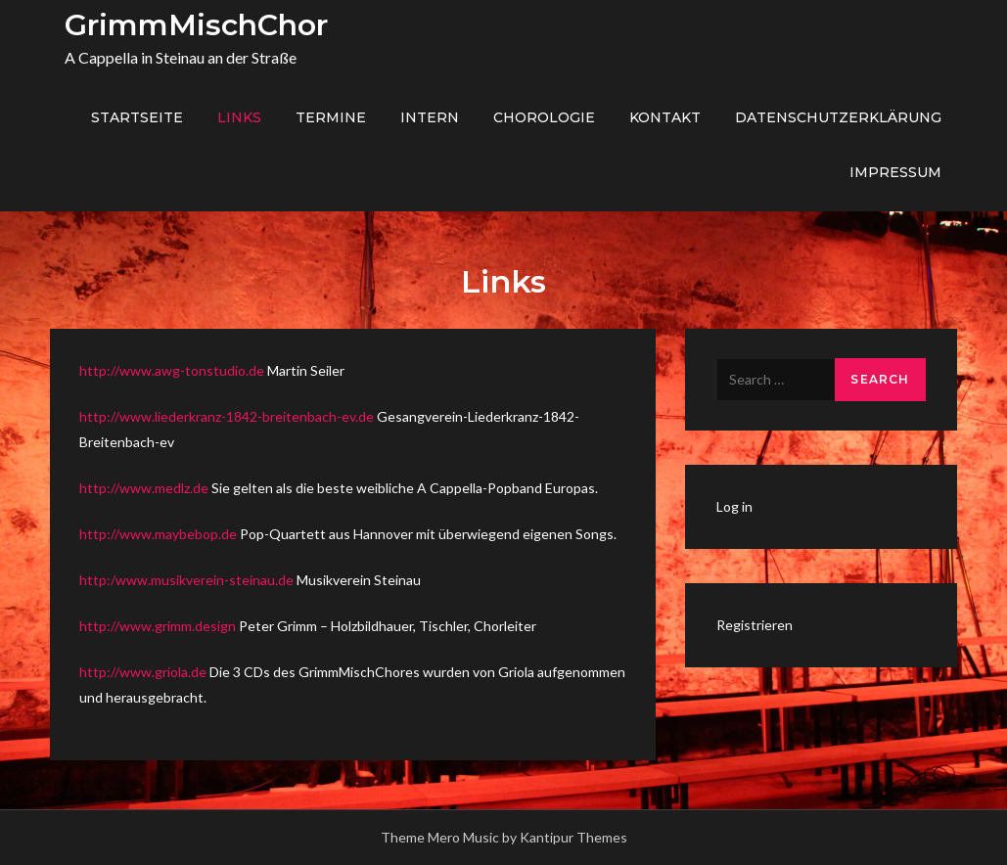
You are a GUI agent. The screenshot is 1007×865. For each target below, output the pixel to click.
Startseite (137, 117)
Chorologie (544, 117)
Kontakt (665, 117)
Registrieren (754, 624)
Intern (429, 117)
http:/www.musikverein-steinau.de (186, 579)
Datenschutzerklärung (838, 117)
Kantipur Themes (573, 837)
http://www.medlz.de (145, 487)
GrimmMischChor (196, 25)
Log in (734, 506)
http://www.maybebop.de (159, 533)
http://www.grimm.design (159, 625)
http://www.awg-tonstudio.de (173, 370)
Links (239, 117)
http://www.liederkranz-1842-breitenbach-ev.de (226, 416)
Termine (331, 117)
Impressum (895, 172)
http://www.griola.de (144, 671)
